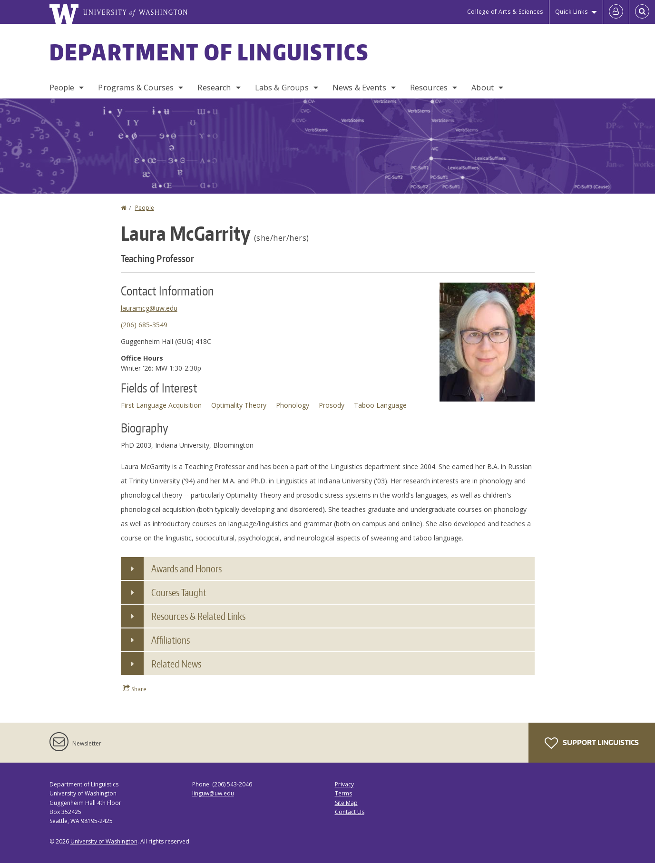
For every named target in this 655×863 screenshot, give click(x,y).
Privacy (344, 784)
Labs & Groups (282, 87)
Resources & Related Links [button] (198, 616)
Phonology (292, 405)
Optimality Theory (238, 405)
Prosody (331, 405)
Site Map (346, 803)
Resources (429, 87)
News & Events (359, 87)
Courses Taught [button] (178, 592)
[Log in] (616, 12)
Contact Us (349, 812)
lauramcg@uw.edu (149, 308)
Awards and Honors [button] (186, 568)
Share (135, 689)
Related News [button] (176, 663)
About (482, 87)
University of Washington (103, 841)
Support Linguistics (592, 743)
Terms (343, 793)
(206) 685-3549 (144, 324)
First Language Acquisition (161, 405)
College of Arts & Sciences (505, 12)
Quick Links (571, 12)
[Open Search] (642, 12)
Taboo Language (380, 405)
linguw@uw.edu (213, 793)
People (62, 87)
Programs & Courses (136, 87)
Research (214, 87)
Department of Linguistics (209, 52)
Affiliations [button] (170, 640)
